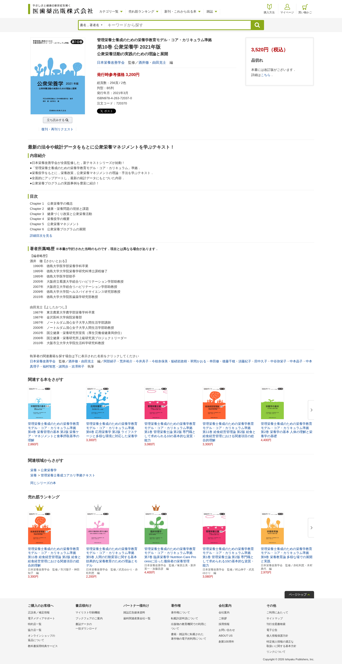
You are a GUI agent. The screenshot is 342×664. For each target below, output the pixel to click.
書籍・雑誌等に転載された (193, 637)
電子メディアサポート (41, 618)
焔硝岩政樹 (179, 361)
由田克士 (159, 62)
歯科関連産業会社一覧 (137, 618)
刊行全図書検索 (275, 624)
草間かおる (198, 361)
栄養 (33, 470)
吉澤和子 (78, 366)
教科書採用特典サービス (43, 645)
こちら (265, 75)
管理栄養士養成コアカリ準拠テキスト (68, 475)
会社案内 (224, 612)
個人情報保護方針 (277, 635)
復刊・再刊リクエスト (57, 129)
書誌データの (98, 627)
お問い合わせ (227, 629)
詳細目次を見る (41, 235)
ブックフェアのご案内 (89, 618)
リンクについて (275, 651)
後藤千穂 (228, 361)
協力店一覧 (34, 629)
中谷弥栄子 (278, 361)
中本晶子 (296, 361)
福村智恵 (49, 366)
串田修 (214, 361)
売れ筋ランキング (141, 11)
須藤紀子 (244, 361)
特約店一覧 (34, 624)
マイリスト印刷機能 (88, 612)
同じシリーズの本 (43, 483)
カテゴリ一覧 (108, 11)
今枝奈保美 (160, 361)
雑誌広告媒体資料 (134, 612)
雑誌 (210, 11)
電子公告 (271, 629)
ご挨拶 (223, 618)
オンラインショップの (50, 638)
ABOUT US (225, 635)
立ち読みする (56, 120)
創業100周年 (226, 641)
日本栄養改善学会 (111, 62)
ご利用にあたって (277, 612)
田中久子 (260, 361)
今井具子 (142, 361)
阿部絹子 (110, 361)
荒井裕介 (126, 361)
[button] (310, 410)
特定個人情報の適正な (289, 644)
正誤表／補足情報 (39, 612)
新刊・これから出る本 (180, 11)
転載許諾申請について (184, 618)
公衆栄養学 (49, 470)
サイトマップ (274, 618)
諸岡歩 (63, 366)
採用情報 (224, 624)
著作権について (180, 612)
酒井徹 (143, 62)
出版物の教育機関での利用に (193, 627)
